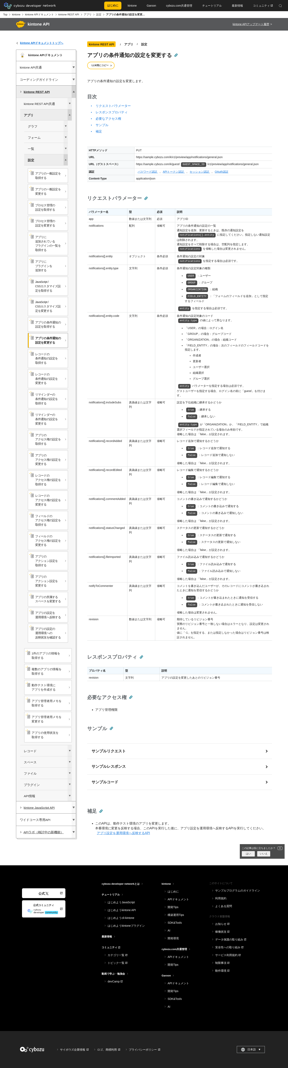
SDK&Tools (175, 922)
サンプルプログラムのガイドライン (237, 890)
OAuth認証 (221, 171)
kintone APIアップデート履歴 (251, 24)
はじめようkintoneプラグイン (126, 925)
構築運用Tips (176, 914)
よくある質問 (223, 906)
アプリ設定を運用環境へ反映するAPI (123, 833)
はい (248, 853)
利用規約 (220, 898)
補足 (99, 131)
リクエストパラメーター (113, 106)
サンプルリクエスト (109, 751)
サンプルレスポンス (109, 766)
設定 (98, 14)
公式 (43, 893)
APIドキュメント (178, 899)
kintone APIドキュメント (39, 14)
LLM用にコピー (100, 65)
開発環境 (173, 938)
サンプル (102, 125)
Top (5, 14)
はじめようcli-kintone (121, 917)
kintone (16, 14)
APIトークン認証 (174, 171)
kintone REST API (68, 14)
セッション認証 (200, 171)
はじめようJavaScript (121, 902)
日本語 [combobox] (251, 1049)
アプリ (88, 14)
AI (169, 930)
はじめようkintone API (122, 910)
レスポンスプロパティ (112, 112)
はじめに (173, 891)
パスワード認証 (148, 171)
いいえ (264, 853)
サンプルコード (105, 782)
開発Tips (173, 907)
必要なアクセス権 (108, 118)
